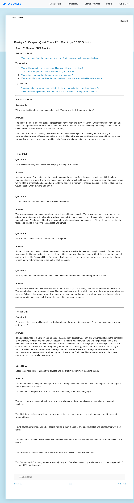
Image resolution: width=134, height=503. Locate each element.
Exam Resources (92, 4)
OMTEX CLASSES (12, 3)
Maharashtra (55, 4)
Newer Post (18, 484)
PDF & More (124, 4)
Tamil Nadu (73, 4)
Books (109, 4)
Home (70, 484)
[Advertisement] (70, 29)
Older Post (122, 484)
